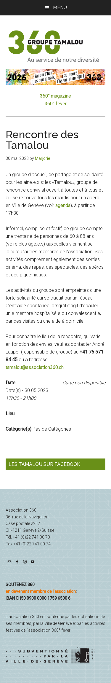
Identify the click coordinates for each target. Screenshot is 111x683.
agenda (62, 205)
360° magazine (55, 96)
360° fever (56, 103)
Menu (60, 7)
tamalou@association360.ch (35, 367)
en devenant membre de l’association (41, 591)
